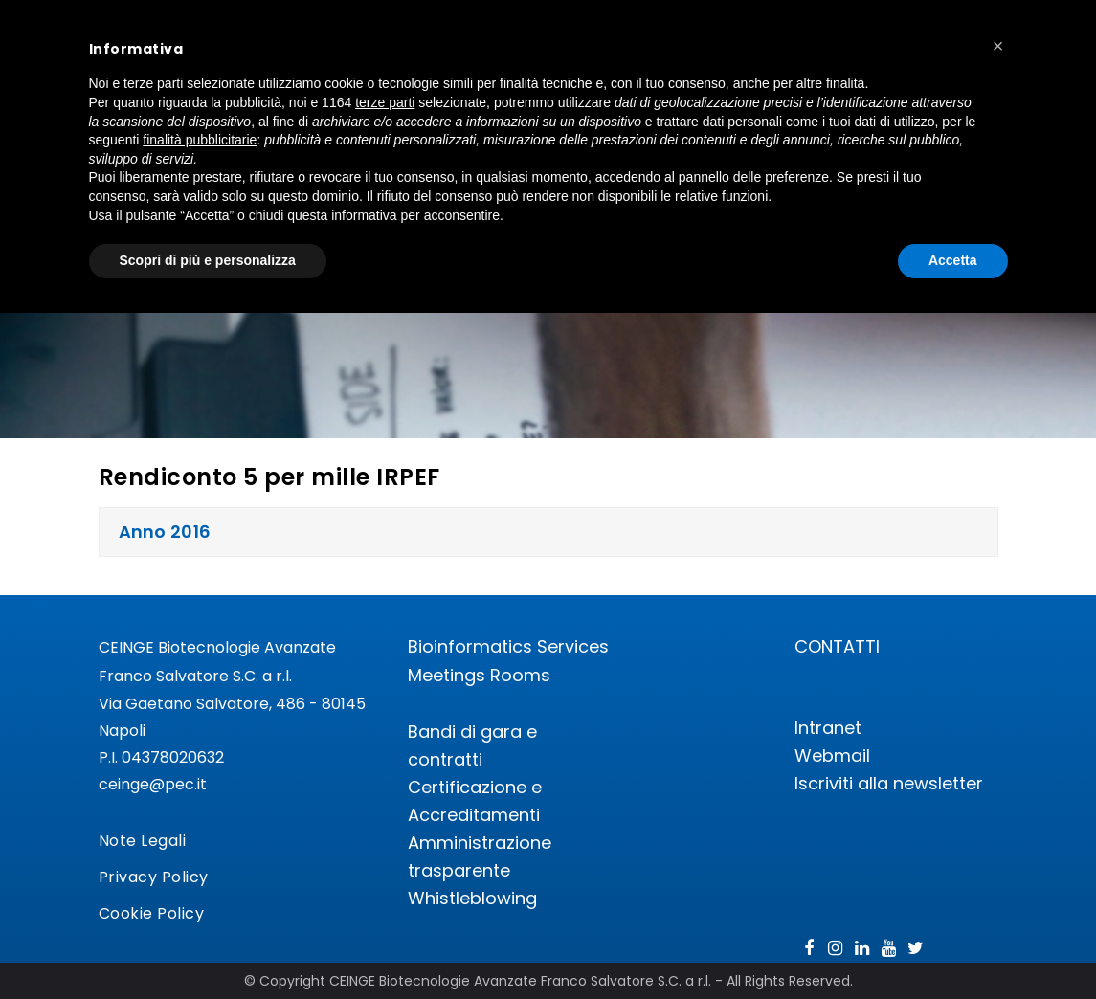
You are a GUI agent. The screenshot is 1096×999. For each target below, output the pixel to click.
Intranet (827, 728)
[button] (998, 46)
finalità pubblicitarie (200, 139)
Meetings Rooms (479, 675)
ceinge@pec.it (153, 784)
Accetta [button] (952, 260)
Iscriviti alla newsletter (888, 783)
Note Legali (143, 841)
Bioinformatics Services (508, 646)
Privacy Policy (154, 877)
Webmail (832, 755)
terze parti (384, 102)
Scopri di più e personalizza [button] (208, 260)
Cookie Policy (152, 913)
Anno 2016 (165, 532)
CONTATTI (837, 646)
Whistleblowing (472, 898)
